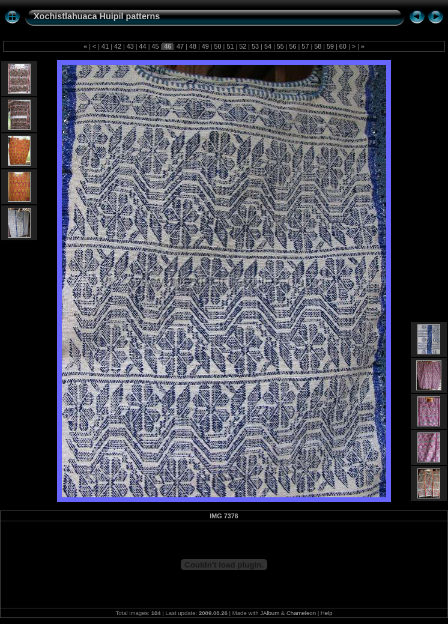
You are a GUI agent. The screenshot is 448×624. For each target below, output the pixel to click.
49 (205, 46)
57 (305, 46)
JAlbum (269, 613)
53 (255, 46)
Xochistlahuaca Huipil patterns (97, 16)
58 (317, 46)
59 (330, 46)
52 (242, 46)
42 (117, 46)
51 (230, 46)
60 (343, 46)
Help (327, 613)
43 (130, 46)
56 (293, 46)
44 (143, 46)
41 (105, 46)
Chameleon (301, 613)
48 (192, 46)
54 (267, 46)
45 (155, 46)
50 (218, 46)
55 (280, 46)
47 (180, 46)
